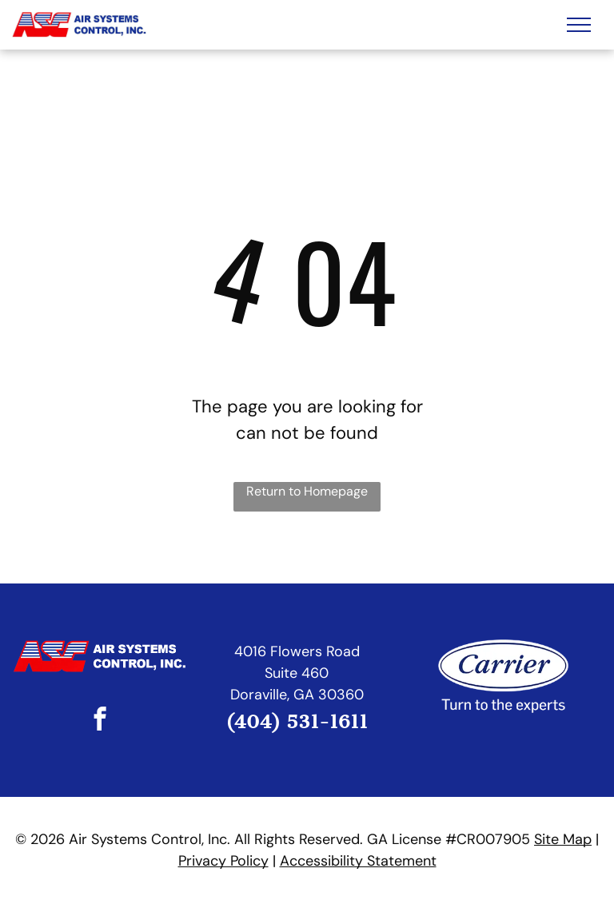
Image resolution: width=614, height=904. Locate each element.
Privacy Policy (223, 860)
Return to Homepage (307, 491)
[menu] (579, 25)
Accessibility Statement (358, 860)
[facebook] (100, 721)
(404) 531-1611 (296, 722)
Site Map (563, 839)
